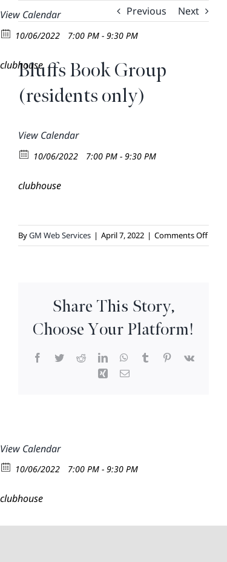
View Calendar (30, 14)
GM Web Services (60, 235)
